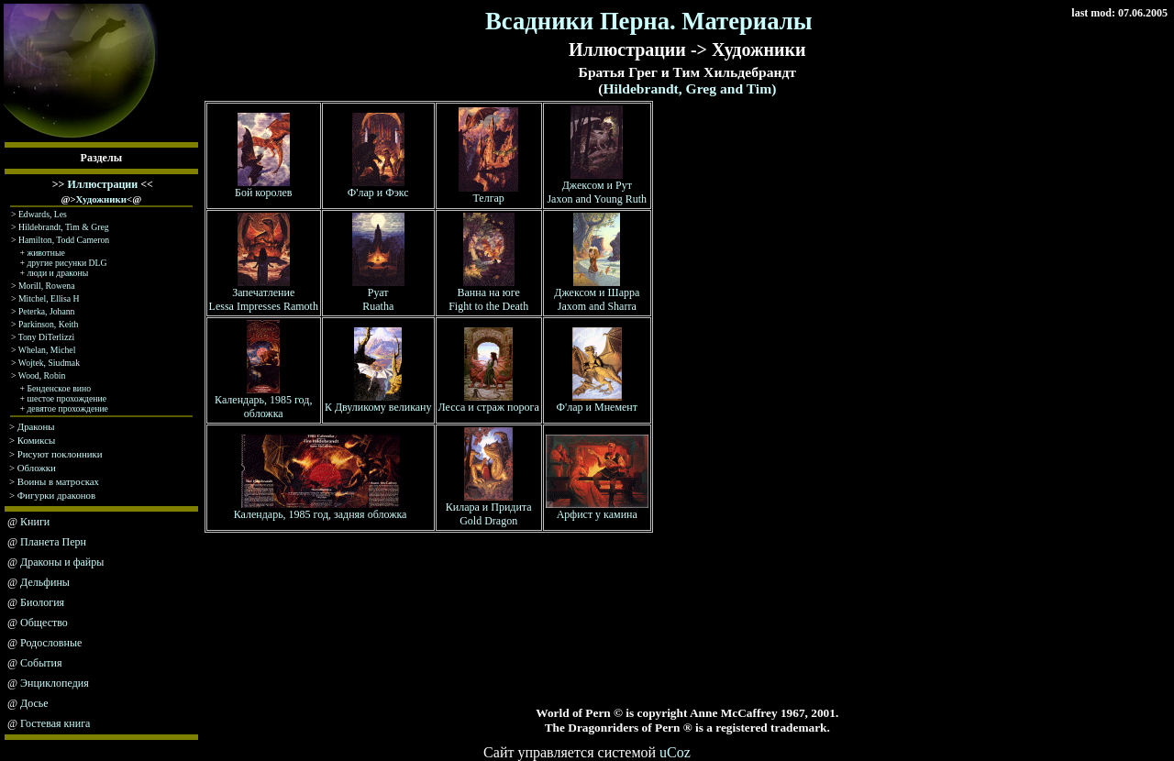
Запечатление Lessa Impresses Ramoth (263, 294)
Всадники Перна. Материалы (649, 21)
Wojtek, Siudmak (49, 363)
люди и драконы (57, 273)
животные (45, 253)
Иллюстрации (102, 184)
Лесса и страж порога (488, 402)
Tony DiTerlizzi (46, 337)
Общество (44, 622)
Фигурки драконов (56, 495)
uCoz (675, 752)
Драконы (36, 426)
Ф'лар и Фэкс (378, 187)
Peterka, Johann (46, 311)
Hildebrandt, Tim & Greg (63, 227)
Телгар (488, 193)
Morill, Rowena (46, 286)
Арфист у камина (597, 509)
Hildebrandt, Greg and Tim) (689, 88)
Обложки (36, 467)
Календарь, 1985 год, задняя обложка (320, 509)
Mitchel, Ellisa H (49, 298)
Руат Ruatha (378, 294)
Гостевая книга (55, 723)
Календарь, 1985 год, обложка (263, 401)
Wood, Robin (42, 375)
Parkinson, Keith (48, 324)
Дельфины (45, 582)
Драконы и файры (62, 562)
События (40, 662)
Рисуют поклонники (60, 453)
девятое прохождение (67, 408)
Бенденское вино (59, 388)
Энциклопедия (54, 683)
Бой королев (263, 187)
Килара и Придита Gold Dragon (489, 509)
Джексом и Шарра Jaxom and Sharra (596, 294)
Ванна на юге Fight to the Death (488, 294)
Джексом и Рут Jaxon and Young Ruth (597, 187)
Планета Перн (53, 541)
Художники (101, 198)
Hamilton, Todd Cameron (63, 240)
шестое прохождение (66, 398)
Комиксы (36, 440)
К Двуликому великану (378, 402)
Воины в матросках (58, 481)
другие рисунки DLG (66, 263)
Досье (34, 703)
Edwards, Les (42, 214)
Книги (35, 521)
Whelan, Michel (47, 350)
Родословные (51, 642)
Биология (42, 602)
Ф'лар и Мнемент (597, 402)
